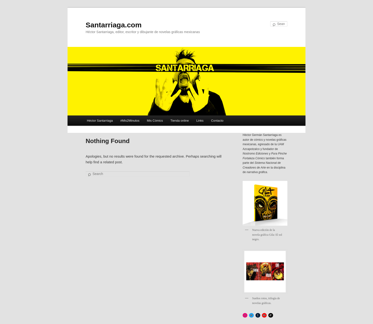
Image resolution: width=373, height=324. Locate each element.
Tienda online (179, 120)
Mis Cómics (155, 120)
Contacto (217, 120)
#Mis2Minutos (129, 120)
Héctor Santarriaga (100, 120)
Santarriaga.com (114, 25)
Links (199, 120)
